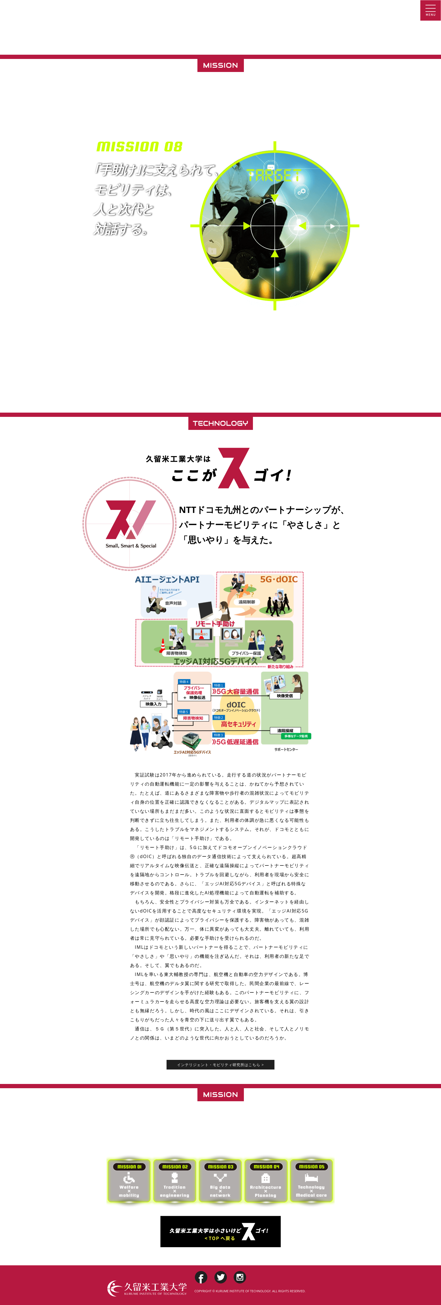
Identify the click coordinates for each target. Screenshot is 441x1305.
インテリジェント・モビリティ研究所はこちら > (220, 1064)
